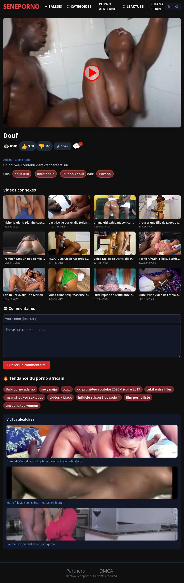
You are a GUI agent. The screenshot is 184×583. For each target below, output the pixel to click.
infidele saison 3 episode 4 (99, 397)
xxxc (66, 389)
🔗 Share (63, 146)
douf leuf (22, 174)
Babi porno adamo (20, 389)
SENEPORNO (21, 6)
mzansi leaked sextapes (24, 397)
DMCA (106, 570)
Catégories (79, 6)
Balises (53, 6)
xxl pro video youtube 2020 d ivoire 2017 (108, 389)
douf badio (45, 174)
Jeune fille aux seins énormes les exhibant (34, 503)
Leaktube (133, 6)
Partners (76, 570)
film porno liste (138, 397)
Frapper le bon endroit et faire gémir (30, 544)
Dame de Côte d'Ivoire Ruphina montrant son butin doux (44, 461)
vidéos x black (60, 397)
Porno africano (106, 6)
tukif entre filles (159, 389)
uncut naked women (22, 405)
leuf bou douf (73, 174)
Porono (105, 174)
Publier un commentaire (26, 365)
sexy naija (49, 389)
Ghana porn (156, 6)
